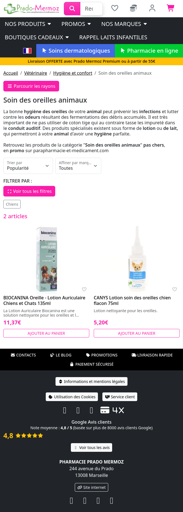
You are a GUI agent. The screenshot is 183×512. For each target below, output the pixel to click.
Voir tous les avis (91, 447)
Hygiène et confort (72, 73)
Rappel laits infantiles (113, 37)
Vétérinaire (35, 73)
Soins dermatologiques (75, 50)
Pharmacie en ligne (149, 50)
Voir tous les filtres (29, 191)
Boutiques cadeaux (37, 37)
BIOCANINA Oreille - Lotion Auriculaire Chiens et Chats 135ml (44, 300)
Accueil (10, 73)
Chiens (12, 204)
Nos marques (124, 24)
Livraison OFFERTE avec (91, 61)
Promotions (101, 355)
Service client (120, 396)
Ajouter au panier (46, 333)
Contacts (23, 355)
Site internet (91, 487)
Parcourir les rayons (31, 86)
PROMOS (76, 24)
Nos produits (28, 24)
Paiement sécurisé (91, 364)
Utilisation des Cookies (72, 396)
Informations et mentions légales (91, 381)
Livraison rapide (152, 355)
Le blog (61, 355)
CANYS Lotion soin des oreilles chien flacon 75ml (132, 300)
